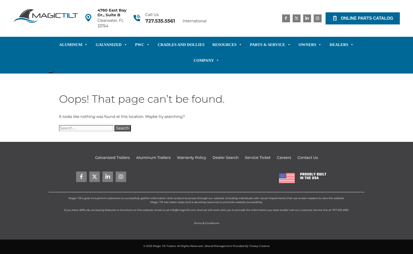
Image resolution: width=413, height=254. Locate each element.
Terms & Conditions (206, 223)
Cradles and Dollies (181, 45)
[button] (363, 18)
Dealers (342, 45)
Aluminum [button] (73, 45)
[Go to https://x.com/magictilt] (297, 18)
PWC (142, 45)
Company (206, 60)
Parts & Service (270, 45)
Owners (310, 45)
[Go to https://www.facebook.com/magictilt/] (286, 18)
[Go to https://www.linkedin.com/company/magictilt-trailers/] (307, 18)
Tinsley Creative (259, 246)
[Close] (50, 72)
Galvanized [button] (111, 45)
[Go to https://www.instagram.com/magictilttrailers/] (318, 18)
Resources (227, 45)
